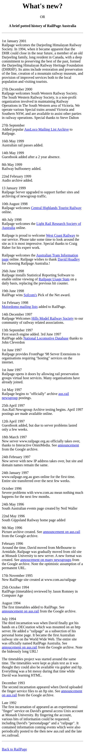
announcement (68, 445)
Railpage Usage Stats (54, 279)
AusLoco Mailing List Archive (46, 129)
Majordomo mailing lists (20, 307)
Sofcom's (30, 295)
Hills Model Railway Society (53, 318)
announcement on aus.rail (61, 532)
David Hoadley (69, 259)
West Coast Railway (60, 235)
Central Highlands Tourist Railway (56, 208)
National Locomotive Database (45, 338)
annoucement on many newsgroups (45, 560)
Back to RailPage (14, 749)
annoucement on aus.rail (19, 647)
